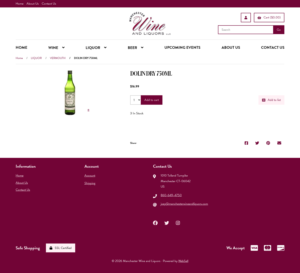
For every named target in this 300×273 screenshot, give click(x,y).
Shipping (89, 183)
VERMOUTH (58, 58)
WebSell (183, 261)
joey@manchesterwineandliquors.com (184, 203)
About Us (32, 3)
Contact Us (49, 3)
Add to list (271, 99)
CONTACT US (272, 47)
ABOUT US (231, 47)
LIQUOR (36, 58)
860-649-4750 (171, 195)
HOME (21, 47)
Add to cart (151, 99)
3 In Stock (136, 113)
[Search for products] (246, 29)
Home (19, 3)
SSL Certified (61, 248)
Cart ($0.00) (269, 17)
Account (89, 175)
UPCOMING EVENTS (182, 47)
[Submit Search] (278, 29)
